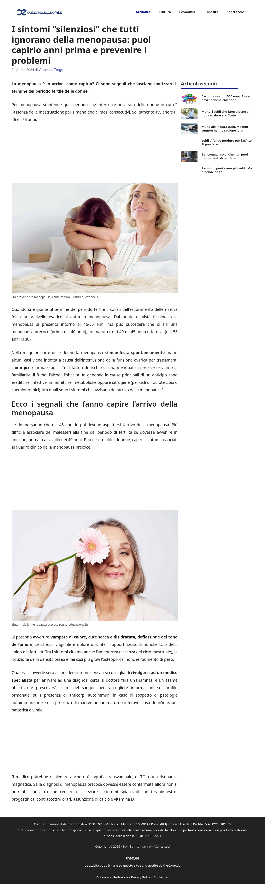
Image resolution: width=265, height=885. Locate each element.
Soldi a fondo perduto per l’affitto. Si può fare (227, 142)
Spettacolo (235, 12)
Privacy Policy (141, 877)
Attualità (143, 12)
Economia (187, 12)
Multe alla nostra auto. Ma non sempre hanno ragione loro (225, 128)
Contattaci (162, 846)
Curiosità (211, 12)
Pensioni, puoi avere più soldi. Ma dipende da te (227, 170)
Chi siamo (103, 877)
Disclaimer (161, 877)
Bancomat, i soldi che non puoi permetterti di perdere (225, 156)
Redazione (120, 877)
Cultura (165, 12)
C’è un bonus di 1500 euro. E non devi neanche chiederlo (226, 98)
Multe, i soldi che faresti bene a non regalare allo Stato (225, 113)
